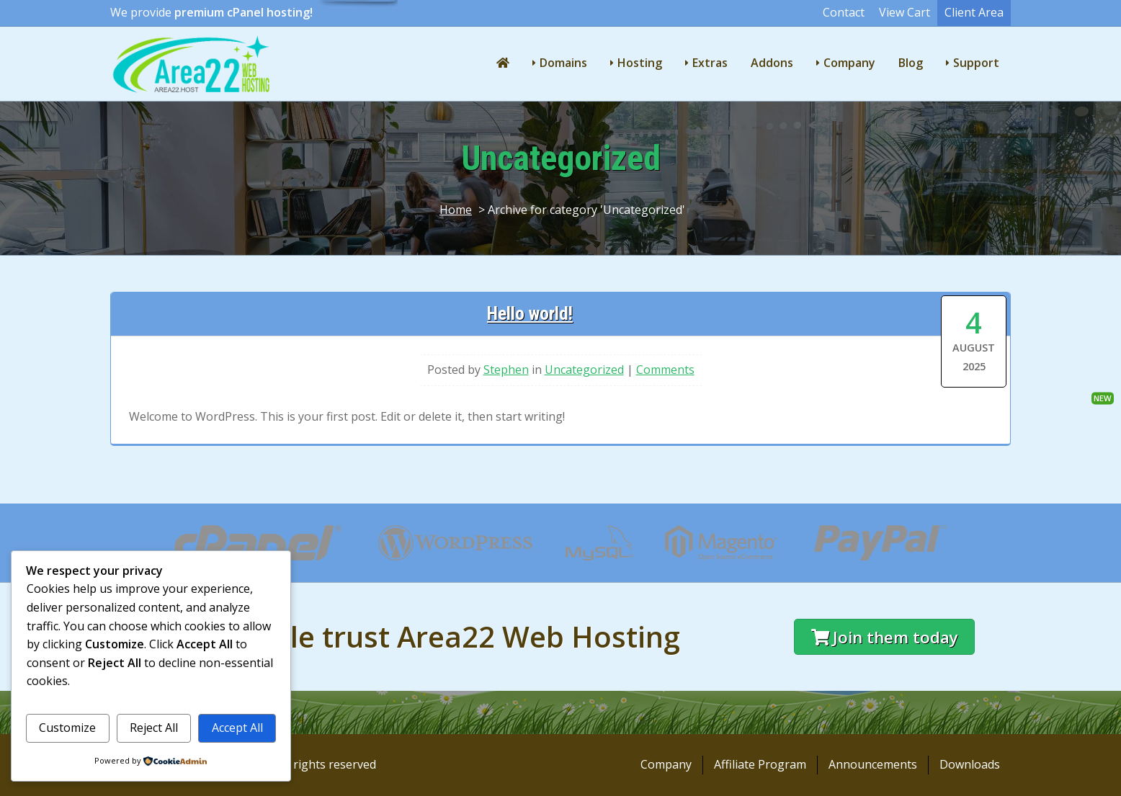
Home (455, 210)
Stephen (506, 369)
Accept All (237, 727)
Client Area (974, 12)
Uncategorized (584, 369)
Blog (910, 63)
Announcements (873, 764)
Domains (563, 63)
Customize (67, 727)
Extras (710, 63)
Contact (844, 12)
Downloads (969, 764)
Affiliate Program (760, 764)
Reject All (154, 727)
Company (849, 63)
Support (976, 63)
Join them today (884, 637)
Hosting (639, 63)
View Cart (904, 12)
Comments (665, 369)
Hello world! (530, 313)
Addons (772, 63)
